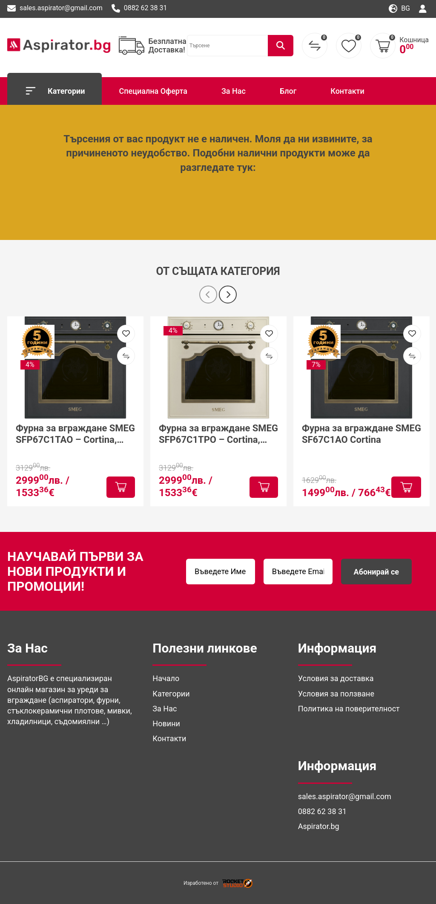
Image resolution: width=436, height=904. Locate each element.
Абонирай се (376, 571)
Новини (166, 723)
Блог (288, 91)
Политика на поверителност (349, 708)
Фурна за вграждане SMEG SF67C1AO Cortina (361, 434)
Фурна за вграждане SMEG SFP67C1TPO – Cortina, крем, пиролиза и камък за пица (218, 434)
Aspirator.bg (318, 826)
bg (399, 8)
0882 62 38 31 (139, 8)
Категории (54, 90)
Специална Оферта (153, 91)
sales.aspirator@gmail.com (55, 8)
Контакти (347, 91)
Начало (165, 678)
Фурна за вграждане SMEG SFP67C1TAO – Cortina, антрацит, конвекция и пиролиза (75, 434)
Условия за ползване (336, 693)
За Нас (233, 91)
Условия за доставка (336, 678)
